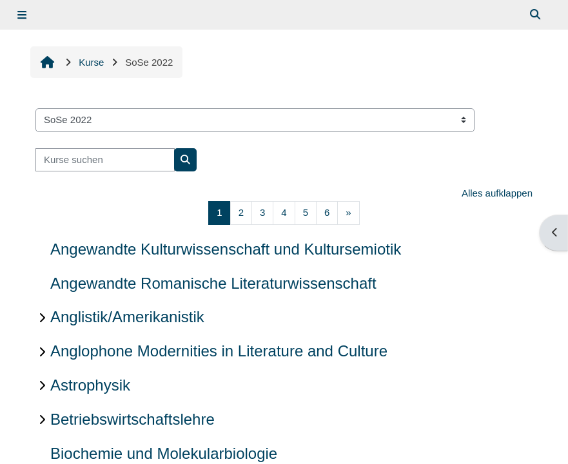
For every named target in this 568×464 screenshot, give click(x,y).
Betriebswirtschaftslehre (132, 419)
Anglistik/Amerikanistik (127, 316)
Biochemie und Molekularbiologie (163, 453)
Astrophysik (90, 385)
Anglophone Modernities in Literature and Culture (218, 351)
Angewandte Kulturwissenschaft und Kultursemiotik (225, 249)
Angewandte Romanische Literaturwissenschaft (213, 283)
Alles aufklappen (497, 193)
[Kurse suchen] (105, 160)
